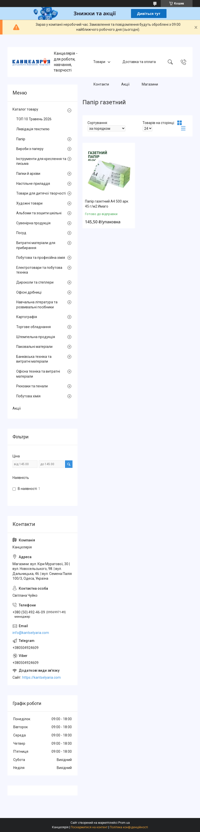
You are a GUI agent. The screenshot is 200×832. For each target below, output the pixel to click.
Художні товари (29, 203)
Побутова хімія (28, 396)
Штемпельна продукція (35, 337)
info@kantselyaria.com (30, 633)
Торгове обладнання (33, 327)
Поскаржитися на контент (89, 827)
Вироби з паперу (30, 149)
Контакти (101, 84)
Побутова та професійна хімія (40, 258)
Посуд (21, 233)
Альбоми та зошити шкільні (39, 213)
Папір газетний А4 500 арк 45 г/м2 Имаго (106, 203)
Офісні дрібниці (29, 292)
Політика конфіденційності (129, 827)
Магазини (150, 84)
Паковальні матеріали (34, 347)
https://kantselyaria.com (41, 677)
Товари (99, 62)
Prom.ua (124, 822)
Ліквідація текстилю (33, 129)
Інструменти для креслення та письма (41, 161)
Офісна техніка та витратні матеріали (38, 373)
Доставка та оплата (139, 62)
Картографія (26, 317)
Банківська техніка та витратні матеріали (34, 359)
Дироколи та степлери (35, 282)
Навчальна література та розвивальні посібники (37, 304)
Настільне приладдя (33, 184)
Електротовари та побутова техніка (39, 270)
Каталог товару (25, 109)
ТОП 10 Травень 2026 (34, 119)
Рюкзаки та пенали (32, 386)
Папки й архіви (28, 174)
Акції (125, 84)
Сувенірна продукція (33, 223)
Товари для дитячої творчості (41, 193)
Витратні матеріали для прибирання (35, 245)
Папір (20, 139)
